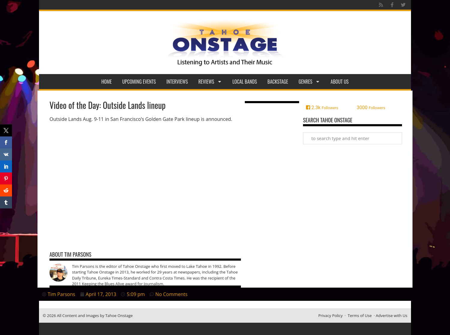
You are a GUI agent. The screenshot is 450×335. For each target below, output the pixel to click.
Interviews (177, 81)
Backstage (278, 81)
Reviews (210, 81)
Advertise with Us (391, 315)
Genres (309, 81)
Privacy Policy (330, 315)
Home (106, 81)
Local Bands (244, 81)
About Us (340, 81)
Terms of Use (360, 315)
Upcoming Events (139, 81)
